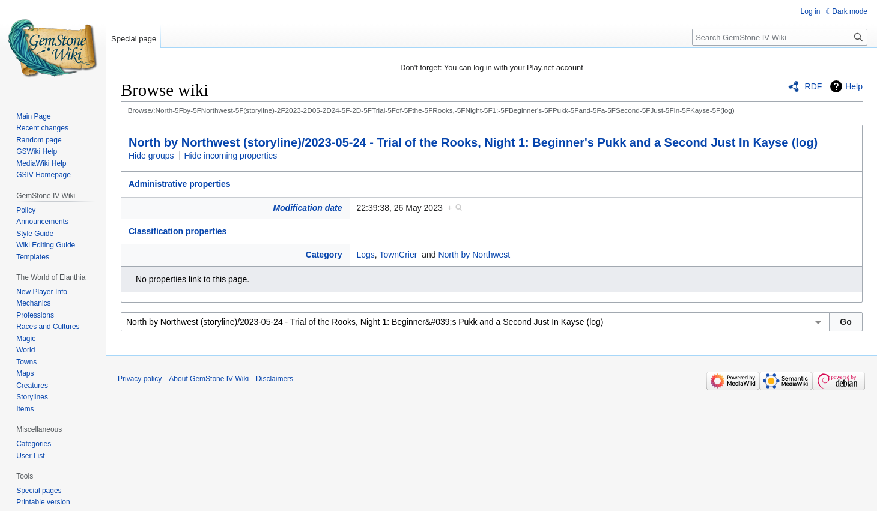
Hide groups (151, 155)
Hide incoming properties (231, 155)
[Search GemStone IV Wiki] (779, 37)
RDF (813, 86)
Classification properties (177, 231)
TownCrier (398, 254)
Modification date (307, 208)
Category (324, 254)
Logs (366, 254)
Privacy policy (140, 379)
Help (854, 86)
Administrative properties (180, 184)
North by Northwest (474, 254)
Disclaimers (274, 379)
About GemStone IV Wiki (209, 379)
